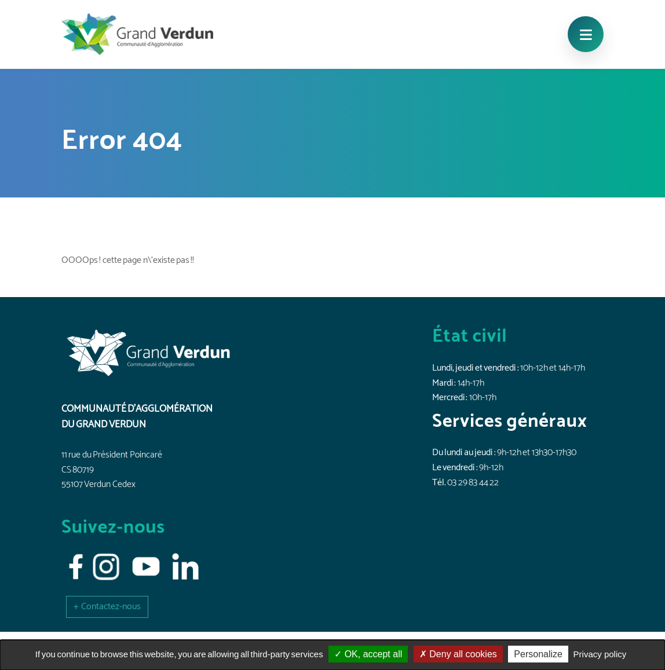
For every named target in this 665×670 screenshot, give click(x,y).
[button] (107, 606)
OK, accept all (368, 654)
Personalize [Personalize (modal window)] (538, 654)
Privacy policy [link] (600, 654)
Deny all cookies (458, 654)
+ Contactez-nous (107, 606)
